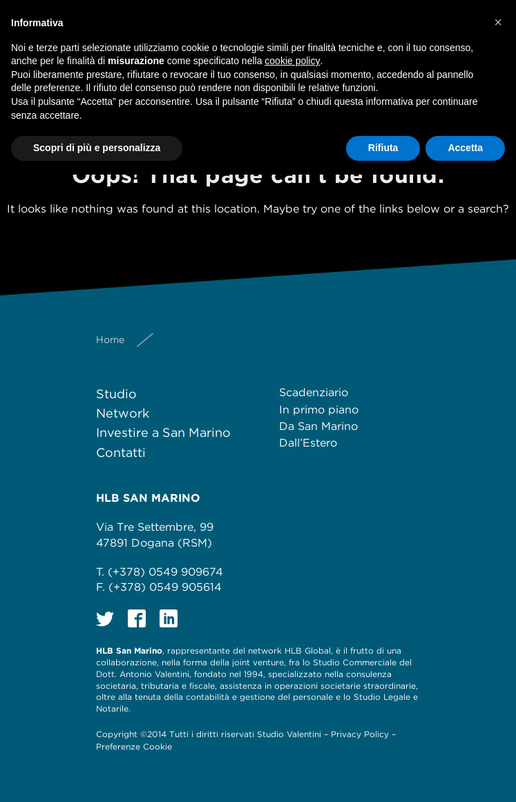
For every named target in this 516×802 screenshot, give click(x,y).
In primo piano (319, 409)
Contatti (121, 452)
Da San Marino (318, 426)
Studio (116, 394)
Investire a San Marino (163, 432)
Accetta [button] (465, 147)
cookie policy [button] (292, 60)
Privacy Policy (360, 734)
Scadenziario (313, 392)
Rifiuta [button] (383, 147)
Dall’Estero (308, 442)
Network (122, 413)
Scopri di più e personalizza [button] (96, 147)
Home (110, 339)
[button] (498, 22)
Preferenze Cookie (134, 746)
